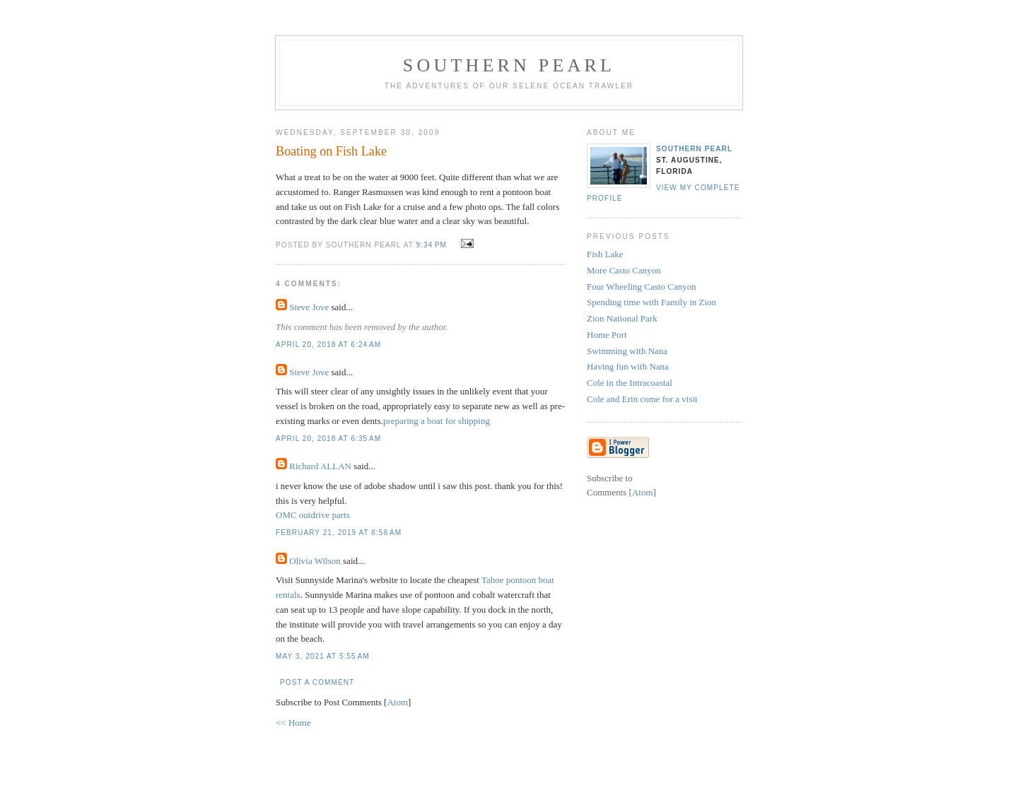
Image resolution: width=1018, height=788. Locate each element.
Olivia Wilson (315, 560)
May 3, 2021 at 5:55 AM (323, 656)
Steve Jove (309, 307)
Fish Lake (605, 254)
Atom (397, 702)
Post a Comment (317, 682)
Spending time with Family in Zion (651, 302)
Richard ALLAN (320, 466)
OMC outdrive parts (313, 515)
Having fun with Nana (628, 366)
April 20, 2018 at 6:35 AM (328, 438)
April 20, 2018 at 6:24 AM (328, 344)
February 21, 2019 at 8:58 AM (339, 532)
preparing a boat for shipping (436, 421)
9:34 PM (433, 245)
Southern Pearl (509, 65)
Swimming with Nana (627, 351)
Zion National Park (622, 318)
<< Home (293, 722)
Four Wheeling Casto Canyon (641, 286)
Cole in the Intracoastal (629, 382)
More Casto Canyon (624, 270)
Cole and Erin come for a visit (642, 399)
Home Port (607, 334)
